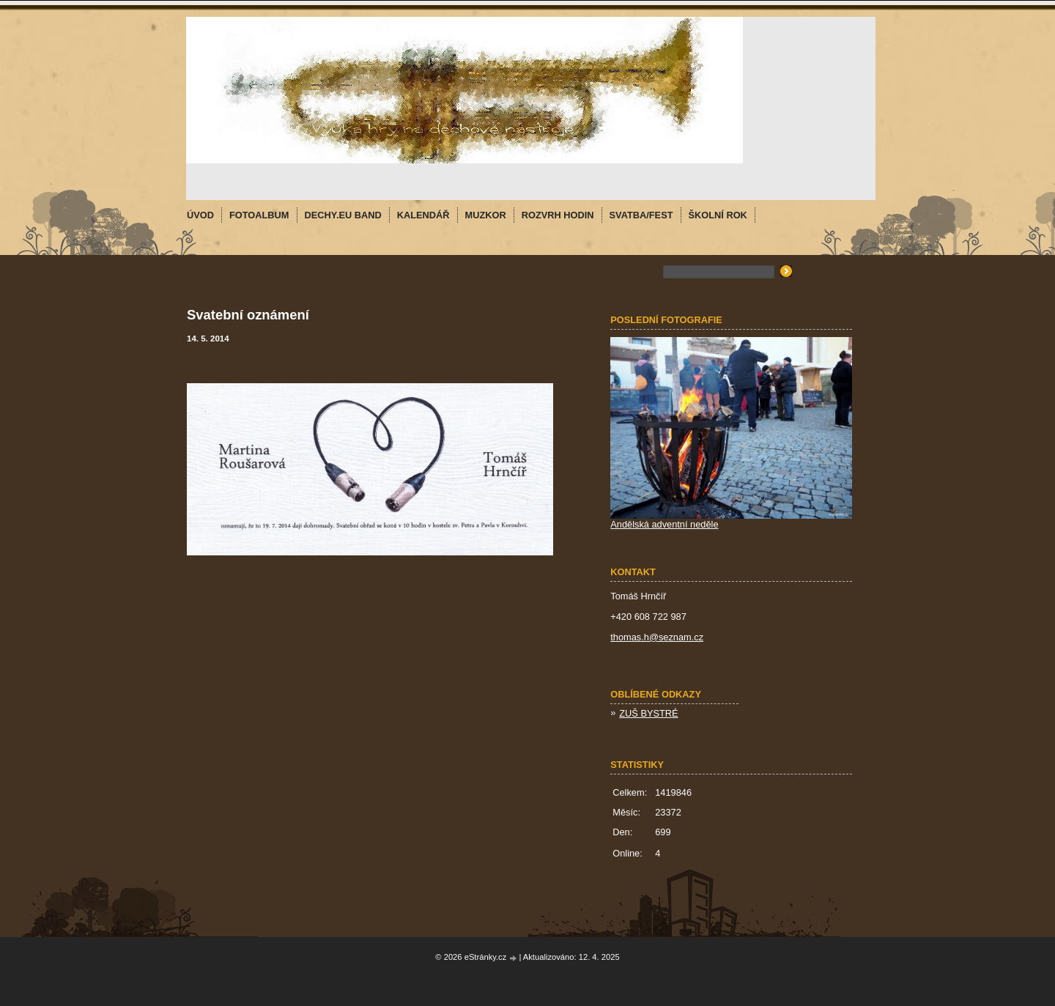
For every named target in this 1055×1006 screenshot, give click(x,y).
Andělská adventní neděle (664, 524)
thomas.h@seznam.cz (656, 637)
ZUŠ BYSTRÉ (648, 713)
